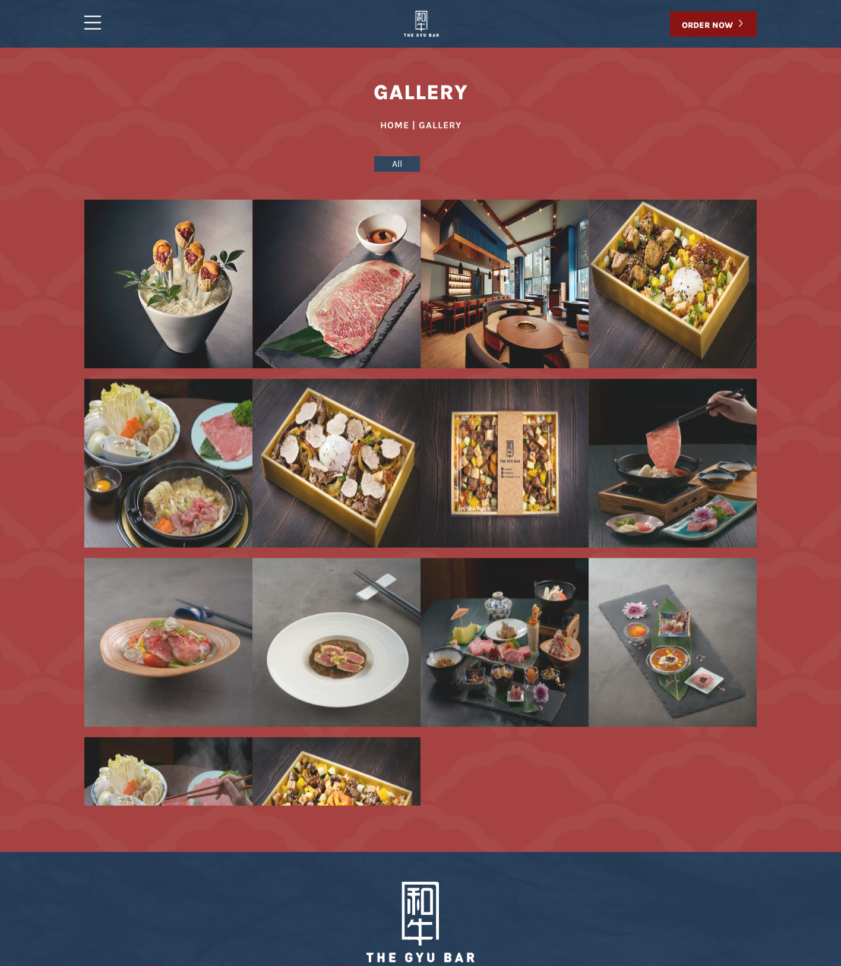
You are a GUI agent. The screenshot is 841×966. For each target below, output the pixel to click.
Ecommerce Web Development (621, 960)
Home (237, 916)
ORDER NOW (707, 25)
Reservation (587, 916)
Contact (516, 916)
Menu (286, 916)
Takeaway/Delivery (427, 916)
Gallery (340, 916)
